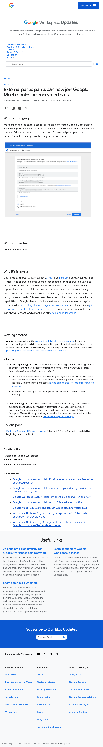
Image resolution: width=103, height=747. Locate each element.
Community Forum (14, 689)
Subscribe (88, 5)
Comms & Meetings (18, 45)
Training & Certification (49, 727)
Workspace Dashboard (17, 704)
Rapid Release (23, 100)
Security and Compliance (60, 100)
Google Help (11, 697)
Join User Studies (78, 712)
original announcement (63, 313)
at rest (50, 277)
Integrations (43, 719)
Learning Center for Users (18, 682)
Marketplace (43, 704)
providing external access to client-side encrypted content (36, 350)
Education (13, 55)
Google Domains (77, 682)
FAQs (40, 712)
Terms (67, 744)
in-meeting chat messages (35, 305)
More (10, 57)
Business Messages (79, 704)
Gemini (11, 50)
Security (41, 674)
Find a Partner (44, 697)
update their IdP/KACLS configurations (54, 341)
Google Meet (9, 100)
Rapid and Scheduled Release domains (25, 431)
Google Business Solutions (82, 697)
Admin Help (11, 674)
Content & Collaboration (20, 47)
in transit (63, 277)
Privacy (61, 744)
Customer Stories (46, 682)
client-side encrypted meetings (58, 416)
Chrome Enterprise (79, 689)
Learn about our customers (20, 583)
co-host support (60, 305)
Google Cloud (76, 674)
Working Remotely (46, 689)
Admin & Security (17, 52)
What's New (11, 712)
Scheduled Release (39, 100)
